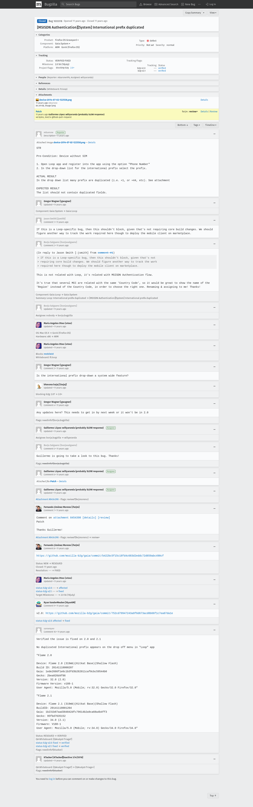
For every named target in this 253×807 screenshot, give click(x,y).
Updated (48, 204)
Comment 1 (49, 222)
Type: (142, 40)
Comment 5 (49, 448)
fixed (61, 591)
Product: (48, 40)
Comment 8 (49, 548)
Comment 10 (50, 632)
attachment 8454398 (66, 517)
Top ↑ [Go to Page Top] (213, 795)
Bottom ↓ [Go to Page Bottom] (183, 125)
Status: (49, 60)
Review (213, 111)
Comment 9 (49, 605)
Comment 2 (49, 245)
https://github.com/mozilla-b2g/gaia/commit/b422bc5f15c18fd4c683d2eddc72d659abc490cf (99, 555)
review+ (193, 111)
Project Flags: (46, 67)
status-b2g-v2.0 (44, 588)
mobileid (49, 354)
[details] (88, 517)
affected (63, 588)
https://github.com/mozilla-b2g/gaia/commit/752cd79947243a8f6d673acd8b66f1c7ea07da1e (108, 613)
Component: (46, 43)
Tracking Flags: (134, 60)
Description (49, 135)
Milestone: (47, 64)
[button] (210, 4)
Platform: (48, 47)
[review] (103, 517)
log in (52, 779)
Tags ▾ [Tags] (197, 125)
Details (204, 99)
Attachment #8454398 (47, 499)
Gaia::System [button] (62, 43)
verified (162, 68)
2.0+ (72, 67)
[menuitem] (145, 4)
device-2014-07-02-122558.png (54, 99)
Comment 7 (49, 510)
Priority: (140, 45)
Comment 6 (49, 474)
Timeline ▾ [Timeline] (210, 125)
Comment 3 (49, 368)
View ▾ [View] (213, 12)
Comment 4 (49, 405)
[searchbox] (98, 4)
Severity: (160, 45)
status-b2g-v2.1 (44, 591)
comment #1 (104, 252)
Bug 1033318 (55, 21)
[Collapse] (214, 134)
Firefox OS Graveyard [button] (67, 40)
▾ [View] (203, 12)
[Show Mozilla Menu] (39, 4)
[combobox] (98, 4)
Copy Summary (193, 12)
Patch (39, 111)
